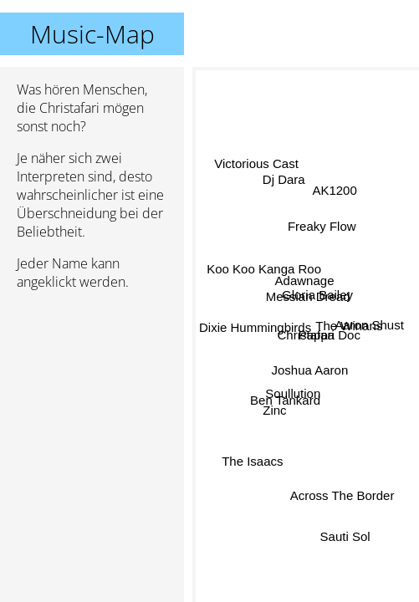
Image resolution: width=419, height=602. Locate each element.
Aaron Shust (369, 324)
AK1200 (336, 194)
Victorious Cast (257, 165)
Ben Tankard (285, 398)
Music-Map (92, 34)
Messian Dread (307, 296)
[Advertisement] (92, 392)
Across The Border (342, 495)
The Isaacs (252, 460)
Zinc (276, 414)
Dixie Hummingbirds (255, 326)
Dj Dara (282, 184)
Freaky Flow (323, 228)
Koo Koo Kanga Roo (264, 270)
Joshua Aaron (310, 370)
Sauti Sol (344, 535)
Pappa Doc (329, 337)
